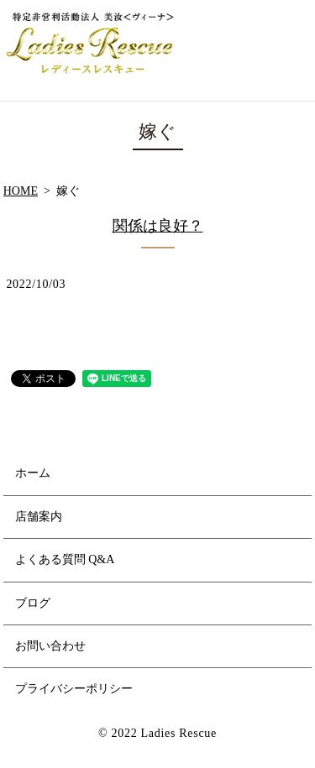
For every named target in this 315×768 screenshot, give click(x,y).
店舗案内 (38, 516)
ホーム (32, 473)
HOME (20, 191)
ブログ (32, 603)
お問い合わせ (50, 646)
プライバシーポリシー (74, 688)
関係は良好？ (158, 225)
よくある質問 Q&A (65, 559)
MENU (290, 50)
